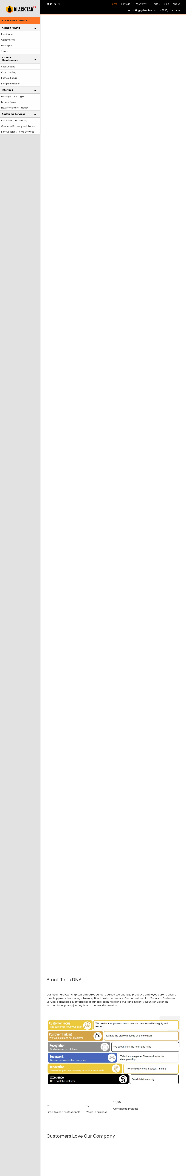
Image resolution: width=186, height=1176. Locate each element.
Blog (166, 4)
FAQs (155, 4)
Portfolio (125, 4)
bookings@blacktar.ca (142, 10)
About (176, 4)
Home (114, 4)
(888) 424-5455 (170, 10)
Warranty (141, 4)
